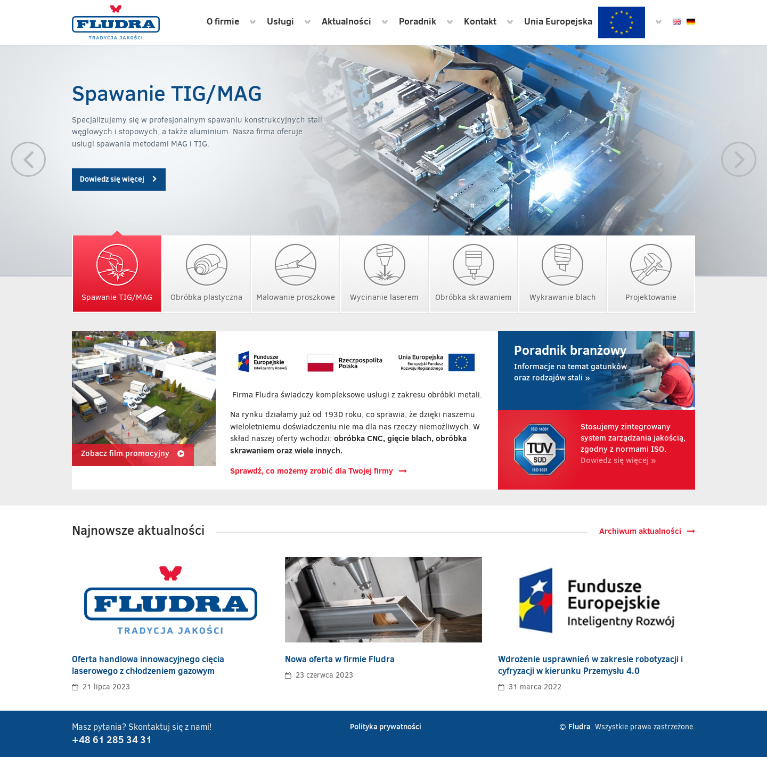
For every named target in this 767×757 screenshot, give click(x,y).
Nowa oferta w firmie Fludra (340, 659)
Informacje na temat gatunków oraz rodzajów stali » (575, 362)
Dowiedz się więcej (119, 179)
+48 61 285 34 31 (112, 739)
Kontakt (480, 21)
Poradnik (417, 21)
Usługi (280, 21)
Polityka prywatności (385, 726)
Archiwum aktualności (647, 530)
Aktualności (346, 21)
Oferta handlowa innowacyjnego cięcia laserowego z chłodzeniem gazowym (148, 665)
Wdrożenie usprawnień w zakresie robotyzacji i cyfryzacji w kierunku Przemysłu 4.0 (590, 665)
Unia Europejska (584, 22)
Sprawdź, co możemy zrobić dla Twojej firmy (318, 470)
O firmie (223, 21)
